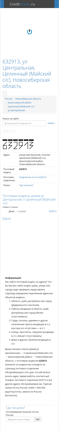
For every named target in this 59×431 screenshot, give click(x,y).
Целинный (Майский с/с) (21, 106)
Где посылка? (26, 185)
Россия (8, 98)
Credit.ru (22, 4)
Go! (37, 419)
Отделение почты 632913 (32, 177)
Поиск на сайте (11, 118)
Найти (51, 123)
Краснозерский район (19, 102)
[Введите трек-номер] (20, 419)
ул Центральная (16, 110)
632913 (52, 211)
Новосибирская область (28, 98)
